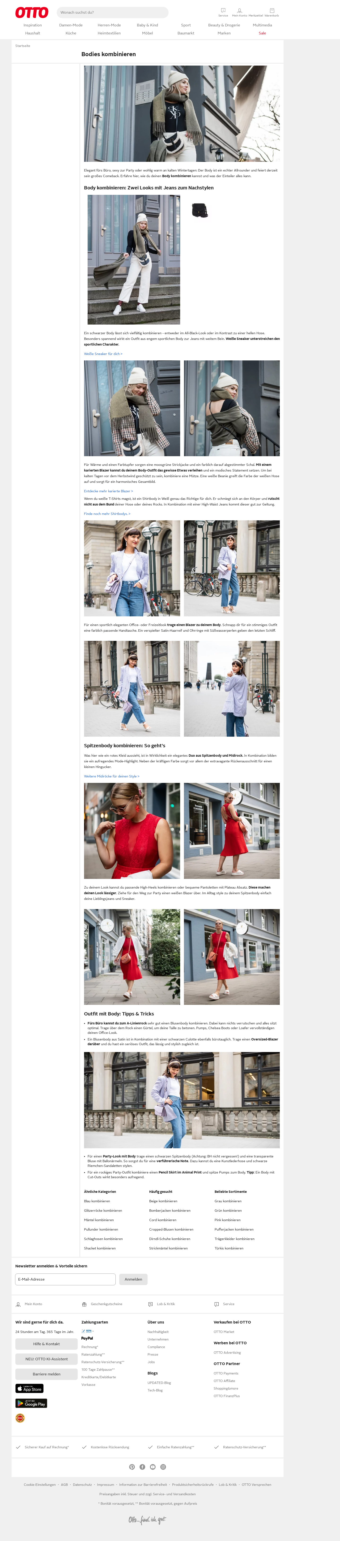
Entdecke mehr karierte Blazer (108, 491)
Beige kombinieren (163, 1201)
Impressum (105, 1485)
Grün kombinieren (228, 1210)
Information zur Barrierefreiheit (143, 1485)
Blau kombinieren (97, 1201)
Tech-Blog (155, 1390)
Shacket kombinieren (100, 1248)
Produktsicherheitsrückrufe (193, 1485)
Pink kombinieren (228, 1220)
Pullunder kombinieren (101, 1229)
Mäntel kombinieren (99, 1220)
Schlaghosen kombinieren (103, 1239)
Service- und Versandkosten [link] (174, 1494)
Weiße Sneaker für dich (103, 354)
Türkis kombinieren (229, 1248)
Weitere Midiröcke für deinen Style (111, 776)
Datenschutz (83, 1485)
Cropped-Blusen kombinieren (171, 1229)
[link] (33, 1304)
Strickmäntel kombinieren (168, 1248)
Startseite (22, 46)
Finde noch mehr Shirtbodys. (107, 514)
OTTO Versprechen (256, 1485)
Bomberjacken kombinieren (170, 1210)
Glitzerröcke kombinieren (103, 1210)
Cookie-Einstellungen (40, 1485)
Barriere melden (46, 1374)
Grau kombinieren (228, 1201)
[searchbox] (107, 12)
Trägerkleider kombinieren (235, 1239)
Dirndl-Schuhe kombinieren (169, 1239)
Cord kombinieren (162, 1220)
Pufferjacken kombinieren (234, 1229)
